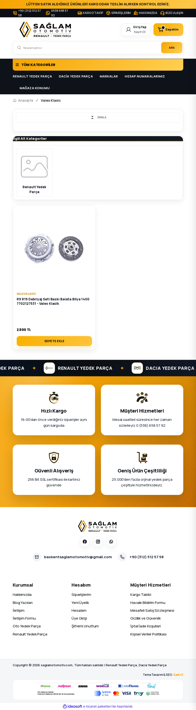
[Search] (98, 47)
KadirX (178, 675)
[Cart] (168, 29)
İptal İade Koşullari (145, 626)
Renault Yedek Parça (30, 634)
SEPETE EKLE (54, 341)
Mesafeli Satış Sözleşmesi (152, 610)
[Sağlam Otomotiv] (98, 526)
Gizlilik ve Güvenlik (145, 618)
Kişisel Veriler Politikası (148, 634)
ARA (172, 47)
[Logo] (46, 29)
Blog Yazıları (23, 602)
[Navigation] (98, 65)
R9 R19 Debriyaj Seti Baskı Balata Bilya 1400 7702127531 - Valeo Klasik (53, 301)
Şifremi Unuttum (85, 626)
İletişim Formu (24, 618)
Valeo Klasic (51, 100)
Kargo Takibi (140, 594)
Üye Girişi (79, 618)
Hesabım (79, 610)
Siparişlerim (81, 594)
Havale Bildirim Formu (147, 602)
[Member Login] (136, 29)
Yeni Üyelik (80, 602)
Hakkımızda (22, 594)
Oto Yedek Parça (27, 626)
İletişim (18, 610)
